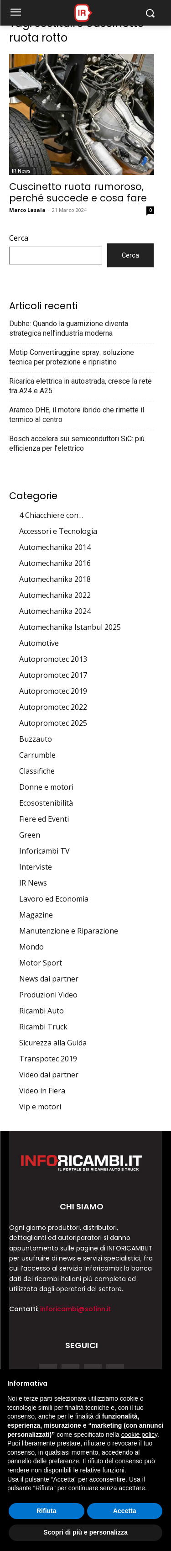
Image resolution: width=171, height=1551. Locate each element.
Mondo (31, 947)
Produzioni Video (48, 995)
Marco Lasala (27, 209)
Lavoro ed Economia (53, 899)
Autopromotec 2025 (53, 723)
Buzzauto (35, 739)
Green (29, 835)
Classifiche (37, 771)
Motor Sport (40, 963)
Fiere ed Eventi (44, 819)
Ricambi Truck (43, 1027)
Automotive (39, 643)
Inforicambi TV (44, 851)
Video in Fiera (42, 1091)
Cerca (18, 238)
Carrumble (37, 755)
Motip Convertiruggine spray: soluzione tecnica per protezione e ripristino (71, 357)
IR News (21, 171)
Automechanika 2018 (55, 579)
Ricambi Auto (41, 1011)
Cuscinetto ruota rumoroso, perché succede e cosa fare (78, 192)
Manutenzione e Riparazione (68, 931)
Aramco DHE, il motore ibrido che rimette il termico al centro (76, 415)
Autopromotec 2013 (53, 659)
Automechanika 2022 (55, 595)
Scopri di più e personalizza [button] (85, 1532)
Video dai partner (48, 1075)
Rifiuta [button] (46, 1510)
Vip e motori (40, 1107)
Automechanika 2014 (55, 547)
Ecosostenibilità (46, 803)
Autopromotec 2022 (53, 707)
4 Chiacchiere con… (51, 515)
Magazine (36, 915)
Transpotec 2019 (48, 1059)
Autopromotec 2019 (53, 691)
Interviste (35, 867)
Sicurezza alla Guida (53, 1043)
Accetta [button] (124, 1510)
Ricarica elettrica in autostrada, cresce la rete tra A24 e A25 (80, 386)
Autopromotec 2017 (53, 675)
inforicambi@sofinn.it (75, 1309)
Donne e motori (46, 787)
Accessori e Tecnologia (58, 531)
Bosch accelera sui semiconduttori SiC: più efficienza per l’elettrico (77, 443)
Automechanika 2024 (55, 611)
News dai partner (48, 979)
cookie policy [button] (139, 1434)
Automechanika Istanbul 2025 (70, 627)
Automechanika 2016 (55, 563)
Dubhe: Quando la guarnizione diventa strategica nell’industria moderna (68, 328)
